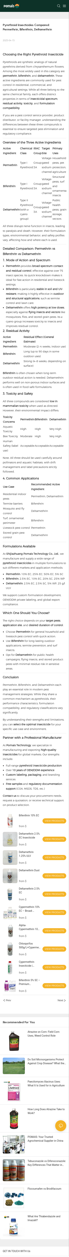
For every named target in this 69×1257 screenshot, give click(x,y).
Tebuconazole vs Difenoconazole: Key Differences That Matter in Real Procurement (47, 1163)
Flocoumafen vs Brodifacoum (44, 1188)
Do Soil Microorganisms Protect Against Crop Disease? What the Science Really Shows (46, 1061)
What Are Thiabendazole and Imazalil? (44, 1218)
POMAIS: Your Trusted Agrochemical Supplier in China (45, 1138)
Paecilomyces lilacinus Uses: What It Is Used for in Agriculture (46, 1083)
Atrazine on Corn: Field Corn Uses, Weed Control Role (43, 1033)
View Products (54, 820)
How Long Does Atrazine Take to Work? (46, 1111)
